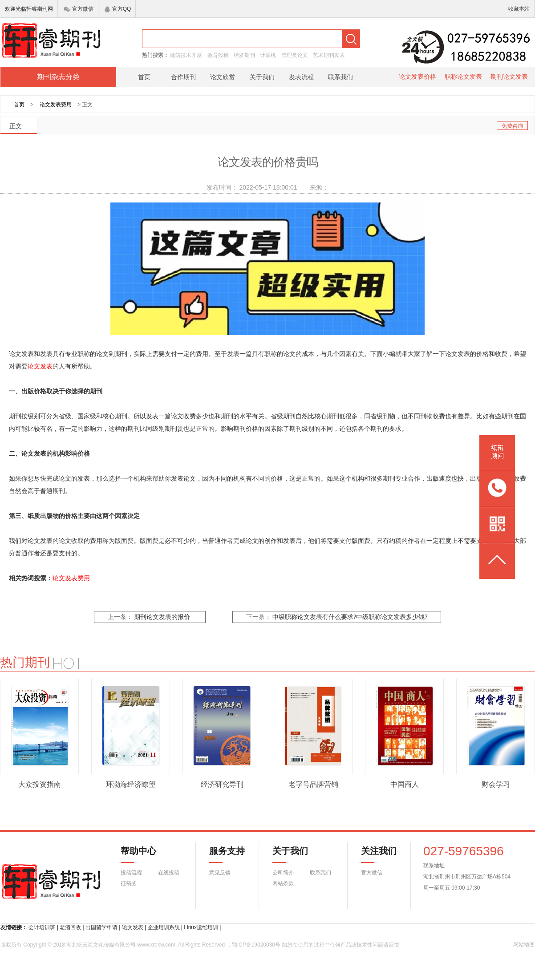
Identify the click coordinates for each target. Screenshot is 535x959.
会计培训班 (41, 927)
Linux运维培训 (201, 927)
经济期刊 (244, 55)
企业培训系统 (164, 927)
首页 (144, 77)
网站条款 (283, 883)
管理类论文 (294, 55)
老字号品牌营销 (313, 784)
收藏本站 (519, 9)
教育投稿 (218, 55)
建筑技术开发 (186, 55)
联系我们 (340, 77)
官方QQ (118, 9)
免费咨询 (512, 126)
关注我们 (373, 854)
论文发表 (40, 366)
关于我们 (262, 77)
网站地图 (524, 945)
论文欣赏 (222, 77)
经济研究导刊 (222, 784)
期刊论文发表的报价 (162, 617)
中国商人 (404, 784)
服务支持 (221, 854)
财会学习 (496, 784)
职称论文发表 (463, 76)
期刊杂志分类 (58, 77)
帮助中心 (138, 854)
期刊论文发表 (509, 76)
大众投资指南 (39, 784)
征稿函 (129, 883)
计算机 (268, 55)
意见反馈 (220, 873)
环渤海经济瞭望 (131, 784)
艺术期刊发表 (329, 55)
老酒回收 (70, 927)
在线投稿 (168, 873)
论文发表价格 (417, 76)
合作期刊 (183, 77)
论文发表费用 (56, 104)
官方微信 (78, 9)
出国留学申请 (101, 927)
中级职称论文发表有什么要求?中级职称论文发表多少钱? (349, 617)
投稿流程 (131, 873)
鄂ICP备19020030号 (256, 945)
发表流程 (301, 77)
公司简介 (283, 873)
